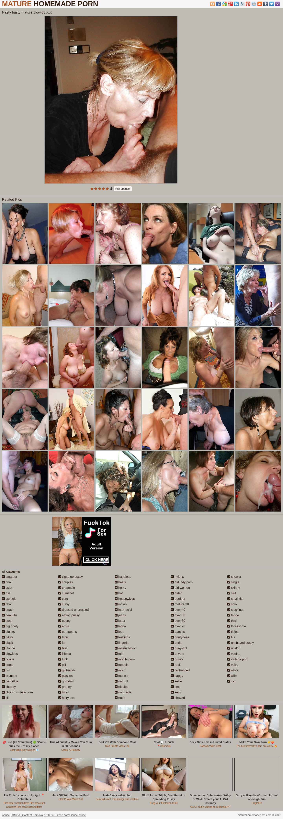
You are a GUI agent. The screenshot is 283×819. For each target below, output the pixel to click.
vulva (232, 664)
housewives (125, 598)
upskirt (233, 648)
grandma (66, 681)
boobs (8, 659)
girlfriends (67, 670)
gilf (62, 664)
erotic (64, 626)
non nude (123, 692)
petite (176, 642)
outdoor (178, 598)
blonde (8, 648)
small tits (235, 598)
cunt (63, 598)
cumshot (66, 593)
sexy (176, 692)
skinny (233, 587)
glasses (65, 675)
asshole (9, 598)
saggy (177, 675)
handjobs (123, 576)
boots (7, 664)
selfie (176, 681)
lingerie (122, 642)
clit (5, 697)
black (7, 642)
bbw (6, 604)
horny (120, 587)
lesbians (122, 637)
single (233, 582)
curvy (64, 604)
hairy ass (66, 697)
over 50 (178, 615)
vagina (233, 653)
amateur (9, 576)
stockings (235, 609)
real (175, 664)
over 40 (178, 609)
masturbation (126, 648)
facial (63, 637)
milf (119, 653)
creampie (66, 587)
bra (6, 670)
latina (120, 626)
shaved (178, 697)
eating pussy (69, 615)
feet (62, 648)
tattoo (233, 615)
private (177, 653)
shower (234, 576)
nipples (121, 686)
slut (231, 593)
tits (231, 637)
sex (175, 686)
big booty (10, 626)
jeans (120, 615)
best (7, 620)
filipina (64, 653)
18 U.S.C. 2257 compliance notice (65, 815)
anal (7, 582)
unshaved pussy (240, 642)
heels (120, 582)
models (122, 664)
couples (65, 582)
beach (8, 609)
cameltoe (10, 681)
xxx (231, 681)
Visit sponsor (123, 188)
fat (61, 642)
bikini (7, 637)
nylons (177, 576)
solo (232, 604)
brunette (9, 675)
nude (120, 697)
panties (178, 631)
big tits (8, 631)
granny (65, 686)
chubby (9, 686)
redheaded (180, 670)
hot (119, 593)
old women (180, 587)
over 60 (178, 620)
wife (232, 675)
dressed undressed (73, 609)
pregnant (179, 648)
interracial (123, 609)
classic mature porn (17, 692)
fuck (63, 659)
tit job (233, 631)
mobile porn (125, 659)
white (232, 670)
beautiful (9, 615)
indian (121, 604)
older (176, 593)
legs (119, 631)
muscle (121, 675)
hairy (63, 692)
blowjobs (10, 653)
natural (121, 681)
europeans (67, 631)
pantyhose (180, 637)
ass (6, 593)
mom (120, 670)
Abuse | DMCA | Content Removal (22, 815)
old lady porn (182, 582)
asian (7, 587)
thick (232, 620)
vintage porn (237, 659)
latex (120, 620)
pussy (177, 659)
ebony (64, 620)
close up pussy (70, 576)
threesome (236, 626)
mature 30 (180, 604)
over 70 (178, 626)
